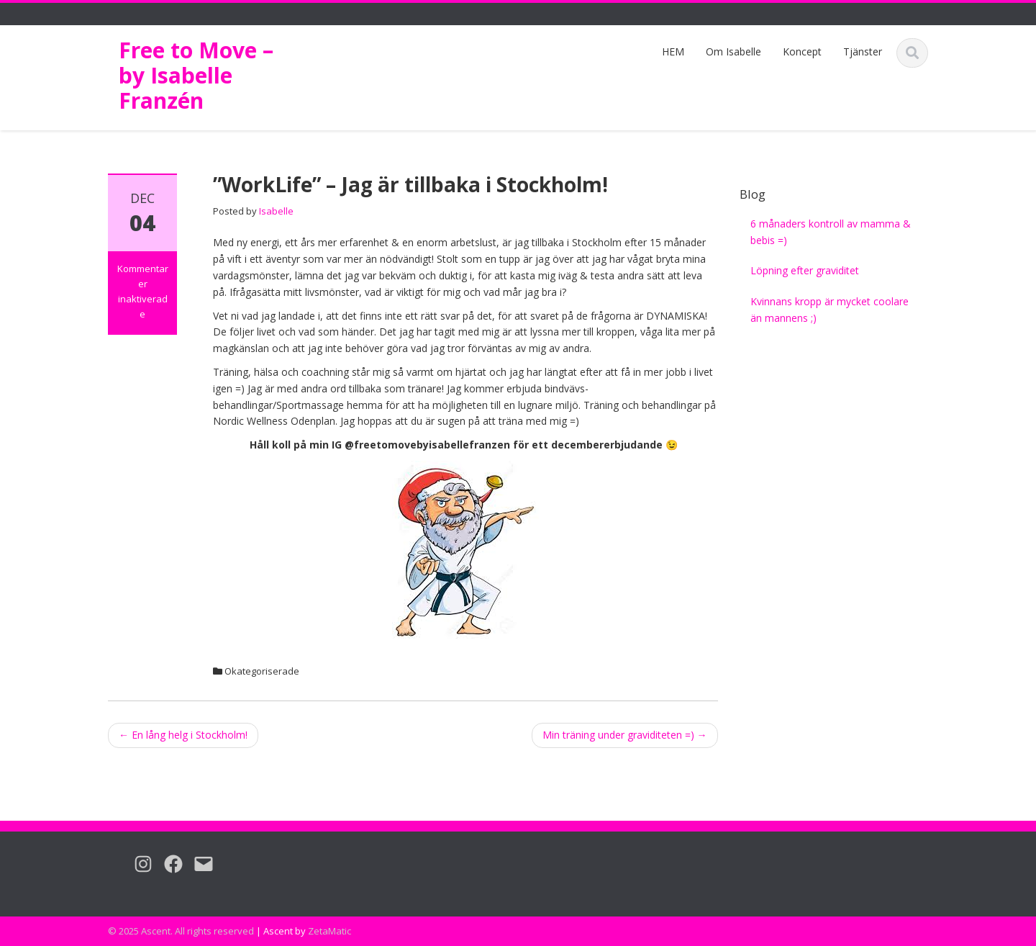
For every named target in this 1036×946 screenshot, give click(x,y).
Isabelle (276, 210)
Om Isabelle (733, 51)
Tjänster (862, 51)
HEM (673, 51)
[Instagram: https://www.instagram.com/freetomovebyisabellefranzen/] (137, 864)
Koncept (802, 51)
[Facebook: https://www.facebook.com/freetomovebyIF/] (167, 864)
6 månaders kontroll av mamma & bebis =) (830, 232)
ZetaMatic (329, 930)
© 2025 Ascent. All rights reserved (181, 930)
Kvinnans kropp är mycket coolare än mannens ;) (829, 309)
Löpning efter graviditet (804, 270)
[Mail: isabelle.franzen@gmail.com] (198, 864)
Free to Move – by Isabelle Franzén (196, 75)
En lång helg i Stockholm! (183, 735)
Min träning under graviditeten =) (624, 735)
